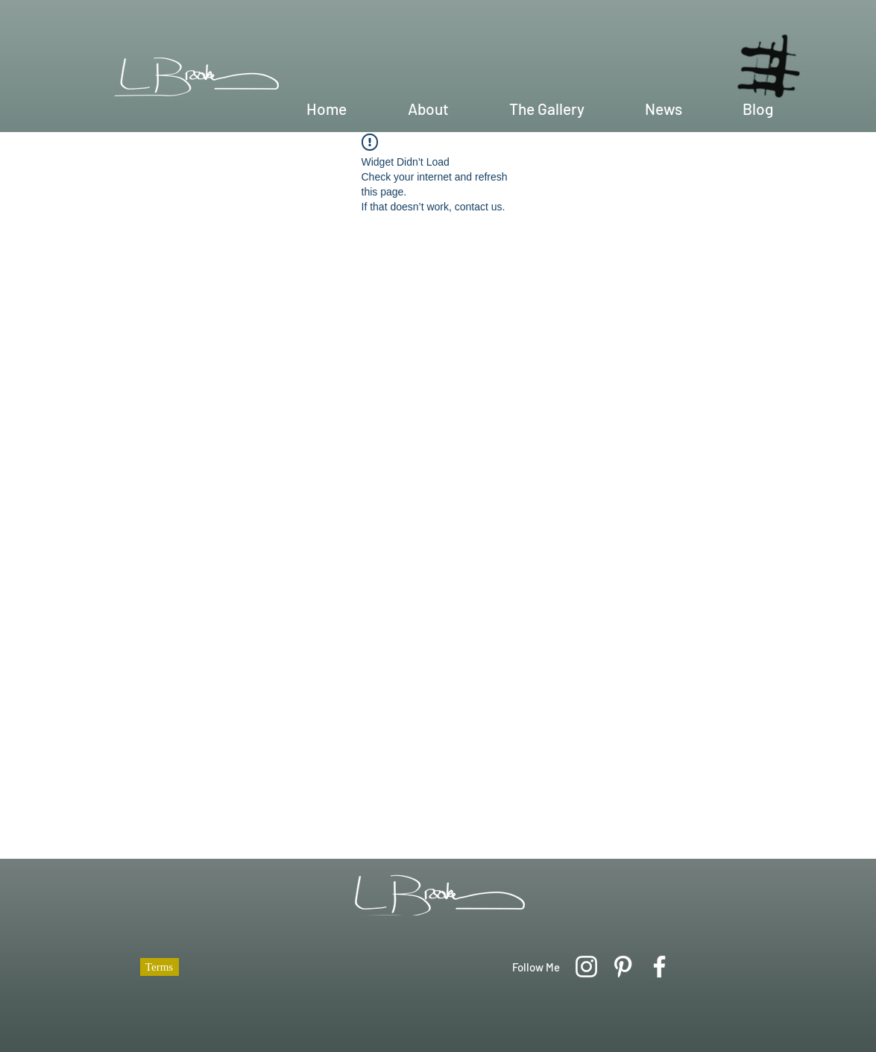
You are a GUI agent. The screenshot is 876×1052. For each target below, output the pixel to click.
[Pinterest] (622, 966)
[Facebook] (659, 966)
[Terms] (159, 967)
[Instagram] (586, 966)
